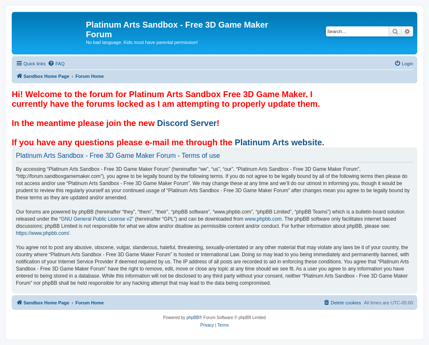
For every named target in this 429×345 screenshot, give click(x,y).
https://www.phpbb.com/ (42, 233)
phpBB (192, 317)
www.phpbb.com (263, 219)
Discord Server (187, 123)
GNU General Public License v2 (96, 219)
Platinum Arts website (278, 142)
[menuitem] (56, 64)
